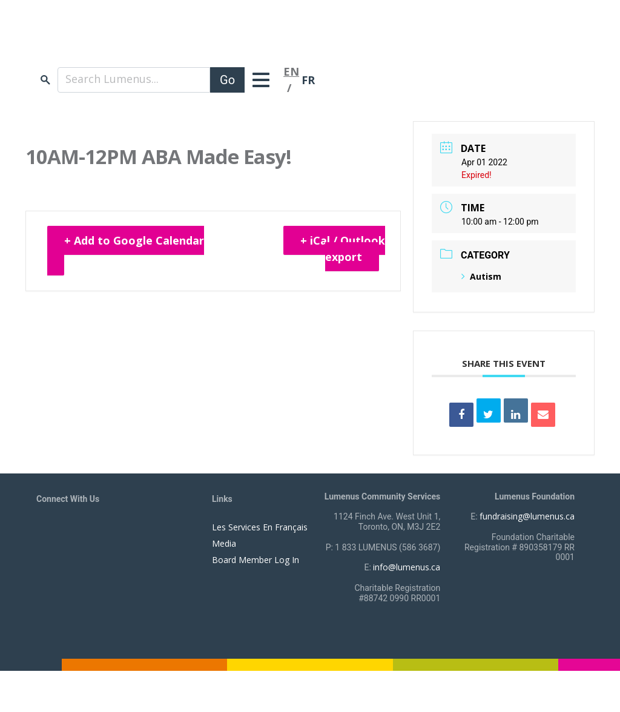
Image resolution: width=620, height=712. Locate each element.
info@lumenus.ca (406, 567)
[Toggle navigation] (264, 80)
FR (308, 80)
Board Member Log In (255, 559)
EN (291, 71)
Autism (481, 276)
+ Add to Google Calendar (134, 240)
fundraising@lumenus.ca (527, 516)
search (45, 79)
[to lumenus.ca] (164, 41)
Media (224, 543)
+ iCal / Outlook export (342, 248)
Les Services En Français (260, 527)
